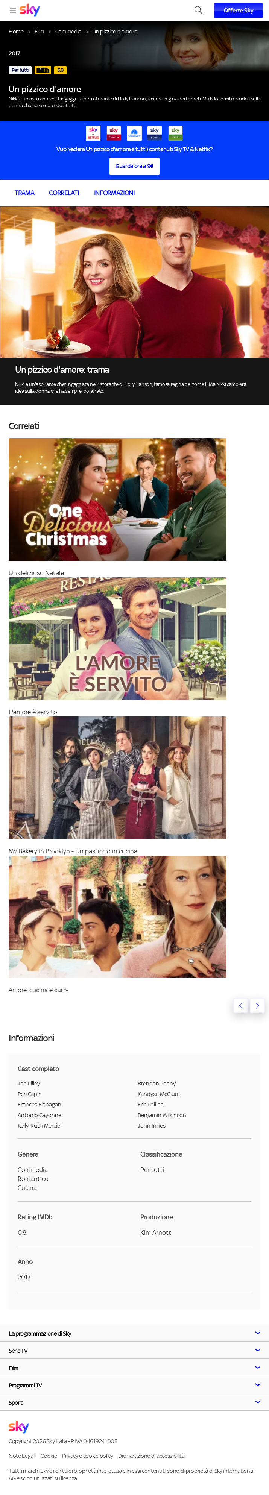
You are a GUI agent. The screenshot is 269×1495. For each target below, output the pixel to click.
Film (39, 31)
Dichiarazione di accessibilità (151, 1456)
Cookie (49, 1456)
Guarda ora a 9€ (134, 166)
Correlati (64, 193)
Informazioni (114, 193)
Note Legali (22, 1456)
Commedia (68, 31)
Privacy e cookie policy (87, 1456)
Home (16, 31)
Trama (24, 193)
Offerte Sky (239, 10)
